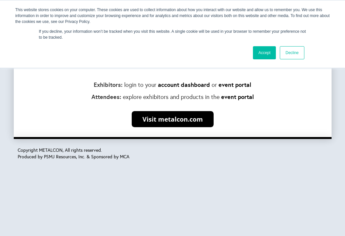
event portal (235, 84)
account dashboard (184, 84)
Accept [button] (265, 52)
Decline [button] (291, 52)
